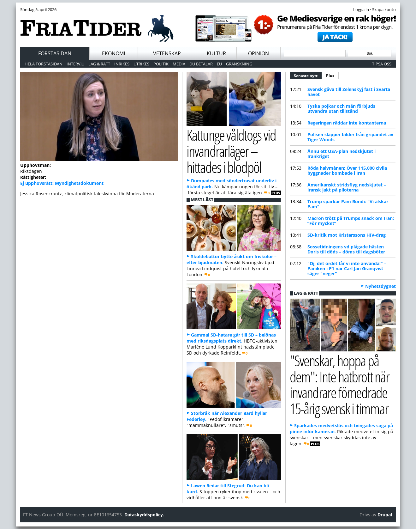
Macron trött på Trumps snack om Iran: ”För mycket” (350, 220)
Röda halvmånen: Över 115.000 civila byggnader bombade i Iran (347, 170)
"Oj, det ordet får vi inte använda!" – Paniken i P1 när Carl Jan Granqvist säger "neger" (346, 268)
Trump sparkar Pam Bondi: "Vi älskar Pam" (347, 204)
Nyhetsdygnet (380, 286)
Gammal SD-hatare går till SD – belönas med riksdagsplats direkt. (231, 338)
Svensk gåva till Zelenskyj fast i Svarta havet (348, 91)
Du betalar (201, 64)
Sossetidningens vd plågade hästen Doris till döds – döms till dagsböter (346, 249)
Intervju (75, 64)
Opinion (258, 53)
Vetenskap (167, 53)
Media (179, 64)
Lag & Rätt (99, 64)
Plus (330, 75)
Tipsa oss (381, 64)
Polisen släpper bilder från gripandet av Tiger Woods (350, 137)
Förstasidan (54, 53)
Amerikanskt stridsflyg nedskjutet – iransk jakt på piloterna (346, 187)
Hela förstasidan (43, 64)
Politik (161, 64)
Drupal (384, 515)
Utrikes (141, 64)
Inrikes (121, 64)
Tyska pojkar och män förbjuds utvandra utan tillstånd (341, 108)
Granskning (239, 64)
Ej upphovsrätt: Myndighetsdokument (62, 183)
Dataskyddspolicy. (144, 515)
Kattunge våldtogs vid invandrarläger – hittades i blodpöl (231, 151)
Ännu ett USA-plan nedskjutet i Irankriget (341, 153)
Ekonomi (113, 53)
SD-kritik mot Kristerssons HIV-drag (346, 235)
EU (219, 64)
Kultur (216, 53)
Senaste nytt (308, 75)
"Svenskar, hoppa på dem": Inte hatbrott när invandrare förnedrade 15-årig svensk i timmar (339, 384)
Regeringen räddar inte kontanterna (346, 123)
